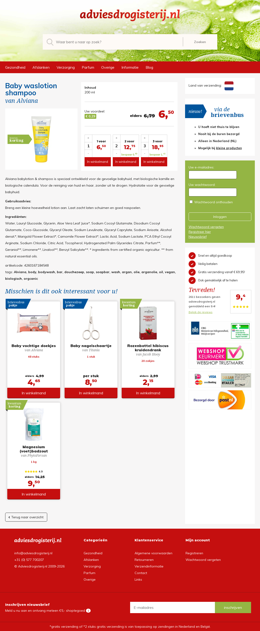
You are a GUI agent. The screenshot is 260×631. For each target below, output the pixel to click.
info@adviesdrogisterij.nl (33, 553)
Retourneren (144, 560)
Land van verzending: (211, 85)
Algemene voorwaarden (153, 553)
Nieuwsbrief (198, 237)
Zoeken (200, 42)
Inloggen (220, 217)
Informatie (130, 67)
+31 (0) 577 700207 (29, 560)
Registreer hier (200, 232)
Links (138, 579)
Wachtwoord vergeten (206, 227)
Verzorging (66, 67)
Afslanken (41, 67)
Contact (141, 573)
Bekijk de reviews (201, 312)
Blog (149, 67)
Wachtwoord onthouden (213, 202)
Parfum (88, 67)
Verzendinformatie (149, 566)
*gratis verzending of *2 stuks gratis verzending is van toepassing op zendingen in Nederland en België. (130, 626)
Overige (107, 67)
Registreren (194, 553)
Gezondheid (15, 67)
